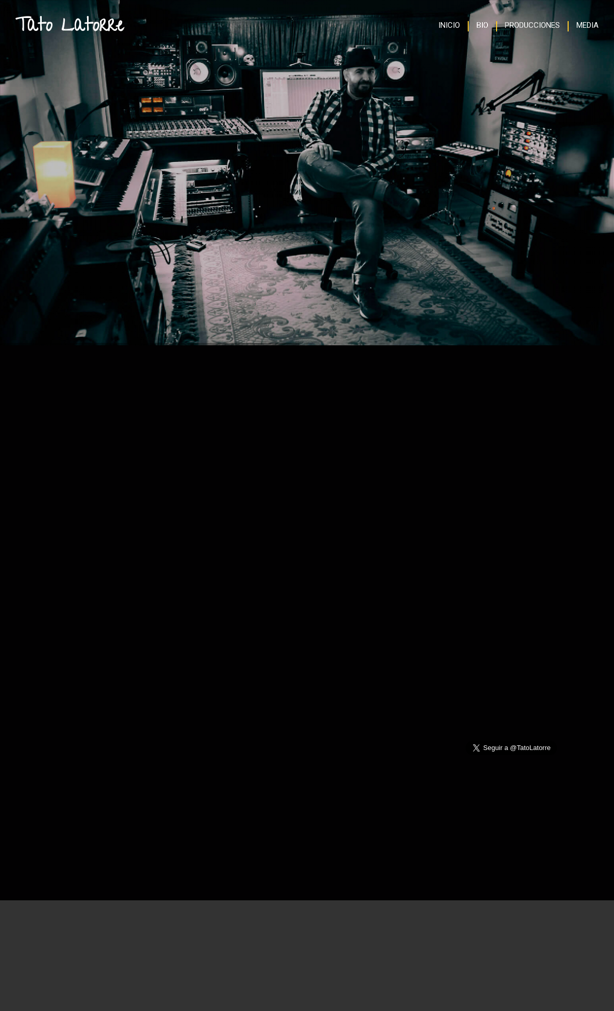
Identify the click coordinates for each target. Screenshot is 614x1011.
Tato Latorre (69, 27)
